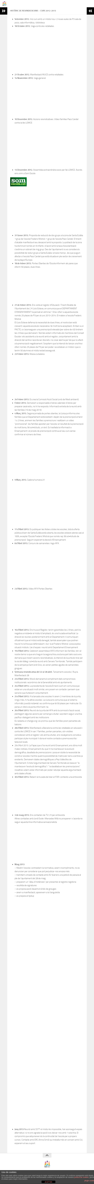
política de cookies (81, 1177)
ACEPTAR (48, 1182)
